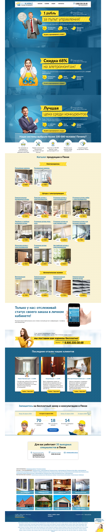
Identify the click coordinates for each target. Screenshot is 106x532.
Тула (42, 530)
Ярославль (85, 530)
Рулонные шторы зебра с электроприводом (81, 198)
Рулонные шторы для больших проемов (80, 222)
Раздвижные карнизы (42, 168)
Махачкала (78, 527)
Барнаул (28, 527)
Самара (62, 530)
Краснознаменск (81, 524)
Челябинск (53, 531)
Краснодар (23, 527)
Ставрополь (25, 530)
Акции (53, 3)
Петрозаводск (64, 527)
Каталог (40, 3)
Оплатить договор (19, 517)
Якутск (44, 527)
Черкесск (68, 527)
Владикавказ (41, 527)
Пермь (33, 530)
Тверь (46, 530)
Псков (67, 530)
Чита (25, 527)
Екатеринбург (56, 530)
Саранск (47, 527)
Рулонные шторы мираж (40, 246)
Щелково (37, 524)
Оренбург (74, 530)
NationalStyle (88, 514)
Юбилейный (41, 524)
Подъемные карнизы (22, 168)
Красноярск (36, 530)
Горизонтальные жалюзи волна (78, 278)
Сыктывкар (60, 527)
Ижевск (35, 527)
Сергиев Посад (21, 524)
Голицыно (70, 524)
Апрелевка (62, 524)
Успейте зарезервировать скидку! (55, 34)
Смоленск (51, 530)
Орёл (72, 530)
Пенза (70, 530)
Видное (44, 524)
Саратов (59, 530)
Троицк (86, 524)
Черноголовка (33, 524)
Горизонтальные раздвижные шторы (22, 198)
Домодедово (58, 524)
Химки (51, 524)
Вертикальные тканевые (20, 278)
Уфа (83, 527)
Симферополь (56, 527)
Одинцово (48, 524)
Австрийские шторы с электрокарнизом (61, 246)
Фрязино (29, 524)
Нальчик (74, 527)
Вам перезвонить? (82, 5)
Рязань (65, 530)
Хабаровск (21, 530)
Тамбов (48, 530)
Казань (38, 527)
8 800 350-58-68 (81, 4)
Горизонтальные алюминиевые (40, 278)
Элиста (71, 527)
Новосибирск (81, 530)
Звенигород (67, 524)
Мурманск (86, 527)
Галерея (47, 3)
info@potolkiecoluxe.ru (72, 453)
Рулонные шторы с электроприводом (60, 198)
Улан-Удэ (81, 527)
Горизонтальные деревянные (59, 278)
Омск (77, 530)
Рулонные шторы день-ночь (42, 222)
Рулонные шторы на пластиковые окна (60, 222)
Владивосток (29, 530)
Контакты (61, 3)
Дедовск (77, 524)
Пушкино (73, 524)
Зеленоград (54, 524)
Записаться (53, 430)
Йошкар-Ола (51, 527)
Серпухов (25, 524)
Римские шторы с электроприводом (40, 198)
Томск (44, 530)
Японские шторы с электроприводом (21, 246)
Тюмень (39, 530)
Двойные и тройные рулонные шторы (22, 222)
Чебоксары (31, 527)
